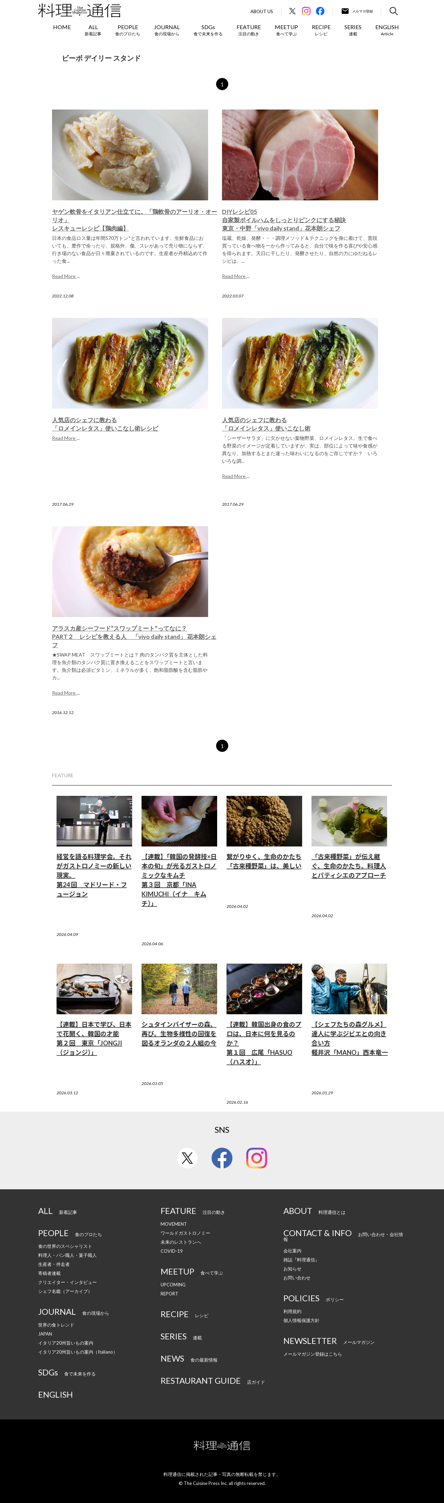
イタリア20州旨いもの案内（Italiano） (78, 1352)
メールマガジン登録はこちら (312, 1354)
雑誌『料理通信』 (301, 1259)
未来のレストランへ (181, 1242)
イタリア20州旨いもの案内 (65, 1343)
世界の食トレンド (56, 1325)
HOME (62, 27)
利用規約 (292, 1311)
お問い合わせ (296, 1277)
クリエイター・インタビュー (67, 1282)
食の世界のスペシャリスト (65, 1246)
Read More (64, 276)
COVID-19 (172, 1251)
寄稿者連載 (49, 1273)
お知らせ (292, 1268)
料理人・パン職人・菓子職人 (67, 1255)
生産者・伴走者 (54, 1264)
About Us (261, 11)
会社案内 (292, 1250)
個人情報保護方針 (301, 1320)
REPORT (169, 1293)
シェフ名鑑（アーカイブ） (65, 1291)
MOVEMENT (174, 1224)
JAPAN (45, 1334)
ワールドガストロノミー (185, 1233)
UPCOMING (173, 1284)
